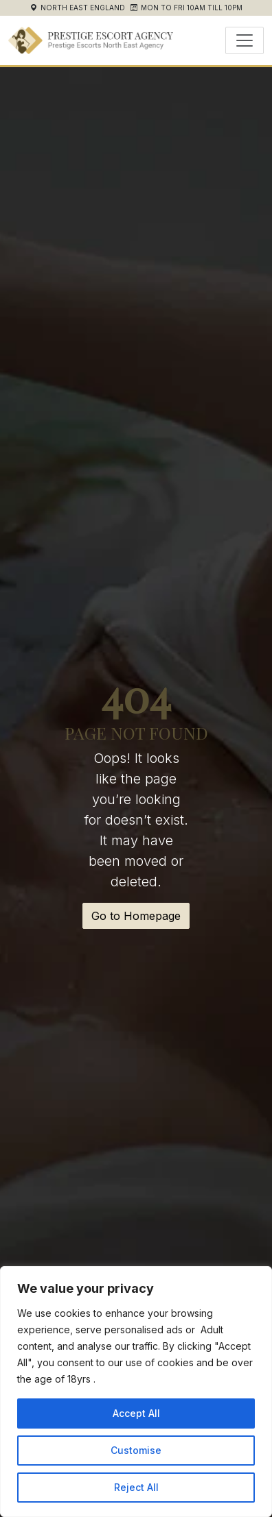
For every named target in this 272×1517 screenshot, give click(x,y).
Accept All (136, 1413)
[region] (136, 1391)
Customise (136, 1450)
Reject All (136, 1487)
